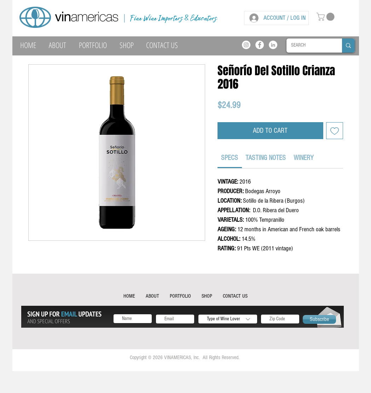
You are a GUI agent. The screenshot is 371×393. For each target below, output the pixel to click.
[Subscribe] (319, 319)
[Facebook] (259, 45)
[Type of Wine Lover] (227, 319)
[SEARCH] (309, 45)
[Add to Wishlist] (334, 130)
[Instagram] (246, 45)
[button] (326, 17)
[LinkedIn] (273, 45)
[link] (229, 158)
